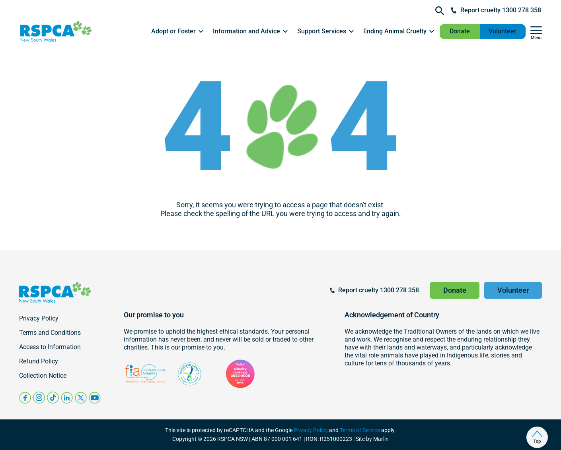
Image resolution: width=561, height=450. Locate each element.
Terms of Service (360, 430)
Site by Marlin (372, 439)
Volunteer (502, 31)
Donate (460, 31)
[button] (178, 31)
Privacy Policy (311, 430)
